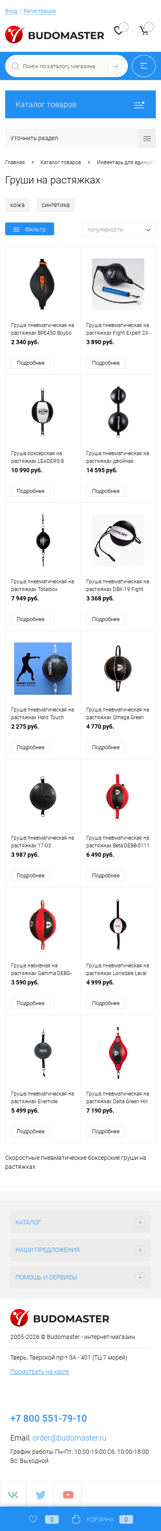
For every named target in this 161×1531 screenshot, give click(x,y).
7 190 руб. (118, 1115)
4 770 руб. (118, 731)
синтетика (56, 204)
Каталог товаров (80, 104)
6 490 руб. (118, 859)
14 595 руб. (118, 475)
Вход (11, 11)
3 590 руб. (43, 987)
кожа (17, 204)
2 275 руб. (43, 731)
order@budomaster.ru (69, 1438)
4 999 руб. (118, 987)
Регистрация (40, 11)
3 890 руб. (118, 346)
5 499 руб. (43, 1115)
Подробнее (31, 363)
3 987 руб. (43, 859)
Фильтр (29, 229)
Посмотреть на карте (39, 1372)
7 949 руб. (43, 603)
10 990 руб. (43, 475)
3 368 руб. (118, 603)
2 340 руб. (43, 346)
